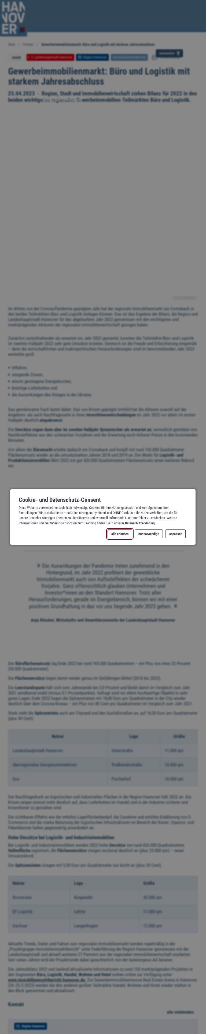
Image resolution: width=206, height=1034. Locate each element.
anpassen (175, 534)
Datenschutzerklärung (140, 523)
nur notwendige (149, 534)
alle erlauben (120, 534)
